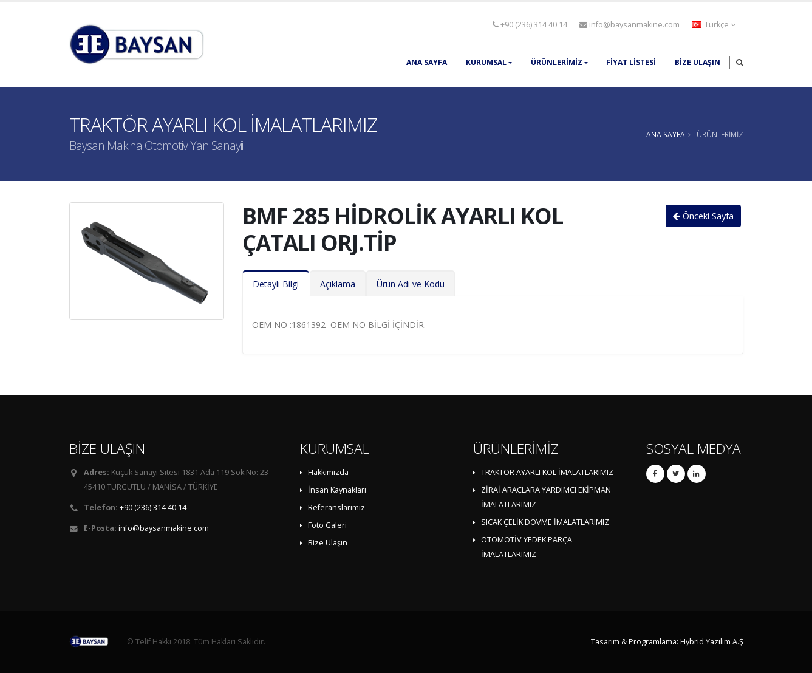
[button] (714, 25)
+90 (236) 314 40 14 (530, 24)
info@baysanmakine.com (629, 24)
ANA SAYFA (426, 62)
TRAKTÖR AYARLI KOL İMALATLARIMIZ (547, 472)
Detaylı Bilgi (276, 284)
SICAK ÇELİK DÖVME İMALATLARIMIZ (545, 522)
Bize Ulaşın (697, 62)
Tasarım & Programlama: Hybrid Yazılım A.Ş (667, 642)
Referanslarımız (336, 507)
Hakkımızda (328, 472)
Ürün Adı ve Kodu (411, 284)
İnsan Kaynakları (337, 490)
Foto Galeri (327, 525)
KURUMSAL (486, 62)
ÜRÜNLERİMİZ (556, 62)
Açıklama (337, 284)
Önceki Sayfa (703, 216)
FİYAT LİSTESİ (631, 62)
